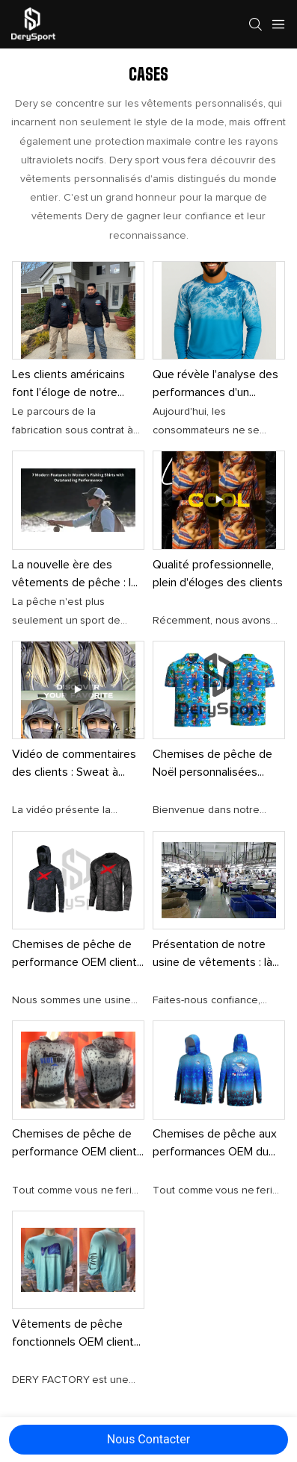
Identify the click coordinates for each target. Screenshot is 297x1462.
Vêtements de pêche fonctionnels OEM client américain (73, 1334)
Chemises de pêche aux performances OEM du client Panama (215, 1144)
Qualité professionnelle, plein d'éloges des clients (218, 574)
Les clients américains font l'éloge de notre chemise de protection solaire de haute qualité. (73, 384)
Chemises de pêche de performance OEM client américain (74, 954)
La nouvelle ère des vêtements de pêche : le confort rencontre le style (78, 575)
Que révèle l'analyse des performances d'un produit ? (215, 384)
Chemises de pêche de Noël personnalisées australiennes (212, 764)
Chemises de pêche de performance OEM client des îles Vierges (74, 1144)
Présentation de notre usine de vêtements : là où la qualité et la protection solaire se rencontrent (212, 954)
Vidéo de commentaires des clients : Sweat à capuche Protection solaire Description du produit (74, 764)
